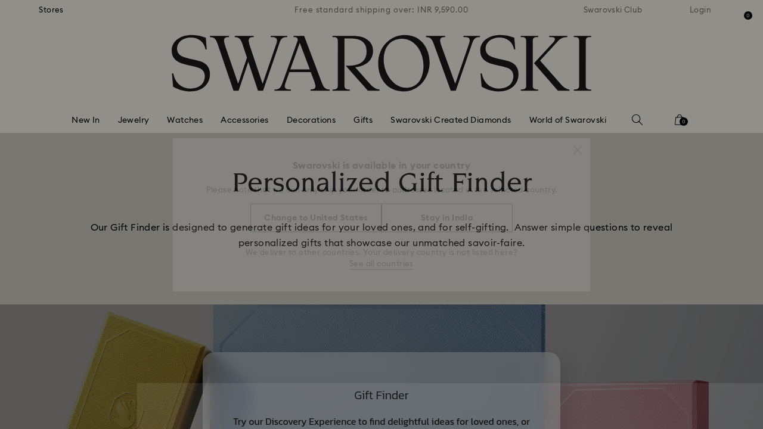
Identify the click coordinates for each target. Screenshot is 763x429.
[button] (577, 144)
